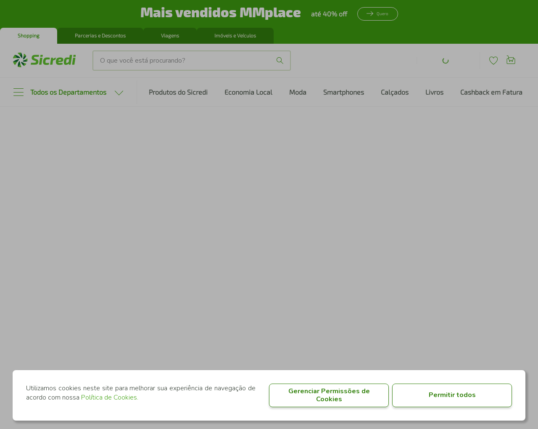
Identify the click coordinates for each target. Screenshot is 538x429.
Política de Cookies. (109, 397)
